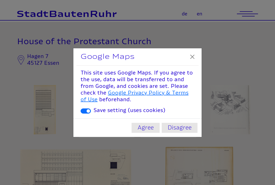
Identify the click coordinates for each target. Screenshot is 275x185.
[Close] (192, 57)
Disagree (180, 128)
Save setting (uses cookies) (129, 110)
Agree (146, 128)
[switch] (86, 111)
